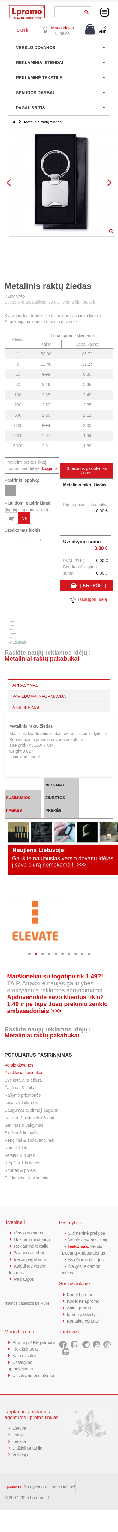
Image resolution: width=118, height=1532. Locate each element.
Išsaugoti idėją (86, 599)
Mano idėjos (62, 28)
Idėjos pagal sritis (30, 1259)
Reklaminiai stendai (32, 1239)
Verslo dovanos (19, 1065)
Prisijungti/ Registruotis (34, 1342)
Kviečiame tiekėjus (86, 1259)
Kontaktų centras (83, 1321)
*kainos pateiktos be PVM (27, 1303)
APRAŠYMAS (25, 685)
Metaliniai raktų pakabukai (42, 658)
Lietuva (19, 1428)
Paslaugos (24, 1279)
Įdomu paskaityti (82, 1314)
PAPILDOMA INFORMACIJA (39, 696)
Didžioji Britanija (27, 1447)
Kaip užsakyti (25, 1355)
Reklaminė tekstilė (31, 1246)
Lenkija (19, 1441)
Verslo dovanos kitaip (88, 1239)
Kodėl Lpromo (80, 1294)
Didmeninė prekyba (87, 1233)
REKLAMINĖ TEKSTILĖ (39, 77)
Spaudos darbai (29, 1252)
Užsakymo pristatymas (34, 1375)
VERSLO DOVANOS (35, 47)
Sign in (23, 30)
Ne (24, 518)
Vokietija (20, 1454)
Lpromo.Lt (13, 1487)
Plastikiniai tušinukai (23, 1072)
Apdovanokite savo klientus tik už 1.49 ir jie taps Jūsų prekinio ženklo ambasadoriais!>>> (57, 1004)
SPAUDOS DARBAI (35, 92)
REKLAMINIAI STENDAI (39, 62)
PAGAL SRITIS (30, 107)
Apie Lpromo (79, 1307)
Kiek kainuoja (25, 1348)
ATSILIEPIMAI (25, 707)
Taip (11, 518)
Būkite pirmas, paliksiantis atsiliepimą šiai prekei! (50, 302)
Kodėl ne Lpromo (83, 1301)
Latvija (18, 1434)
